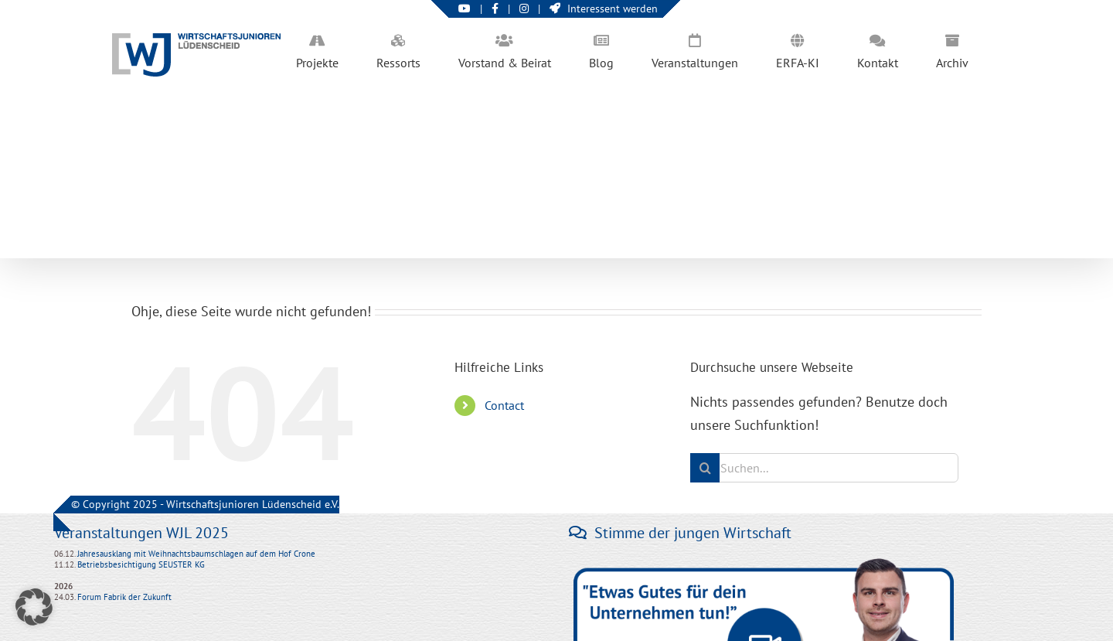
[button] (34, 607)
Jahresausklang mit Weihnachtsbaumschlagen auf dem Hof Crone (196, 553)
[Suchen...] (824, 467)
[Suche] (705, 467)
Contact (504, 405)
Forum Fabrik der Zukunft (124, 597)
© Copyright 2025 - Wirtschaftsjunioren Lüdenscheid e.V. (205, 504)
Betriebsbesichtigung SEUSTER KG (140, 564)
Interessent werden (604, 8)
